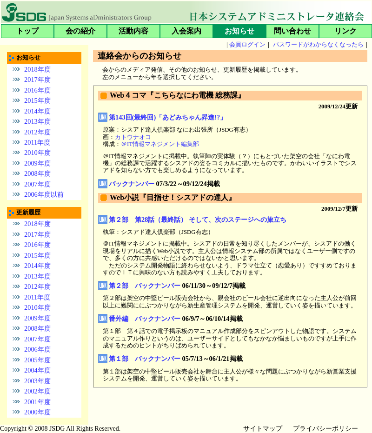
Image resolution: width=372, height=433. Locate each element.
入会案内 (186, 31)
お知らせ (239, 31)
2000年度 (37, 412)
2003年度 (37, 381)
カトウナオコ (133, 137)
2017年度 (37, 79)
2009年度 (37, 163)
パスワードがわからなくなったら (318, 44)
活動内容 (133, 31)
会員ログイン (247, 44)
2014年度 (37, 110)
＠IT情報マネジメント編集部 (160, 144)
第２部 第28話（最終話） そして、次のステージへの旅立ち (197, 219)
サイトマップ (262, 428)
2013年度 (37, 121)
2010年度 (37, 152)
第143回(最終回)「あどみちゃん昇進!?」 (167, 117)
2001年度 (37, 402)
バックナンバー (131, 183)
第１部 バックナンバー (144, 358)
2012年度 (37, 131)
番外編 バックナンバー (144, 318)
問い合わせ (292, 31)
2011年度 (37, 142)
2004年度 (37, 370)
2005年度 (37, 360)
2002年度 (37, 391)
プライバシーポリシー (325, 428)
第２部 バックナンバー (144, 285)
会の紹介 (80, 31)
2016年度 (37, 89)
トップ (27, 31)
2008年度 (37, 173)
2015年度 (37, 100)
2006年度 (37, 349)
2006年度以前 (44, 194)
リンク (345, 31)
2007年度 (37, 184)
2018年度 (37, 69)
